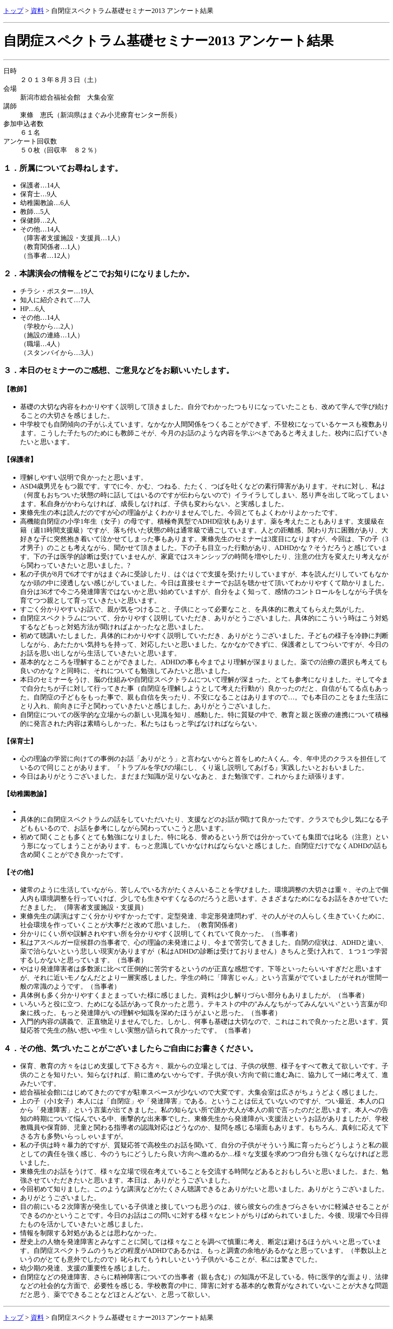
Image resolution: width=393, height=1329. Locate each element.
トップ (13, 10)
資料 (37, 10)
